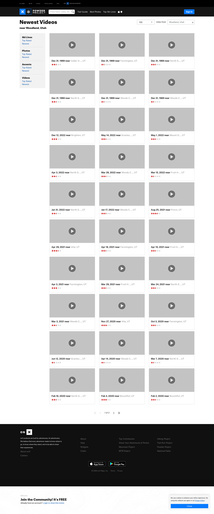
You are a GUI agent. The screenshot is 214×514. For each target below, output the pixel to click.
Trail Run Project (164, 443)
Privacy (120, 471)
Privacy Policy (200, 500)
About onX (25, 451)
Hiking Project (163, 439)
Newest (25, 43)
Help (82, 443)
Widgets (84, 447)
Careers (24, 455)
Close (189, 506)
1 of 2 (107, 412)
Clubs (83, 451)
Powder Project (164, 447)
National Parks (164, 451)
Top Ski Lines (109, 11)
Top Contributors (127, 439)
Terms (113, 471)
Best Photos (95, 11)
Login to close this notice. (54, 503)
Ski (58, 3)
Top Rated (27, 40)
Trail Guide (82, 11)
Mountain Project (127, 447)
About (83, 439)
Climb (22, 3)
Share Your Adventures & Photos (134, 443)
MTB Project (124, 451)
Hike (38, 3)
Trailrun (48, 3)
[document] (189, 502)
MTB (30, 3)
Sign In (189, 11)
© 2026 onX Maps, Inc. (99, 471)
